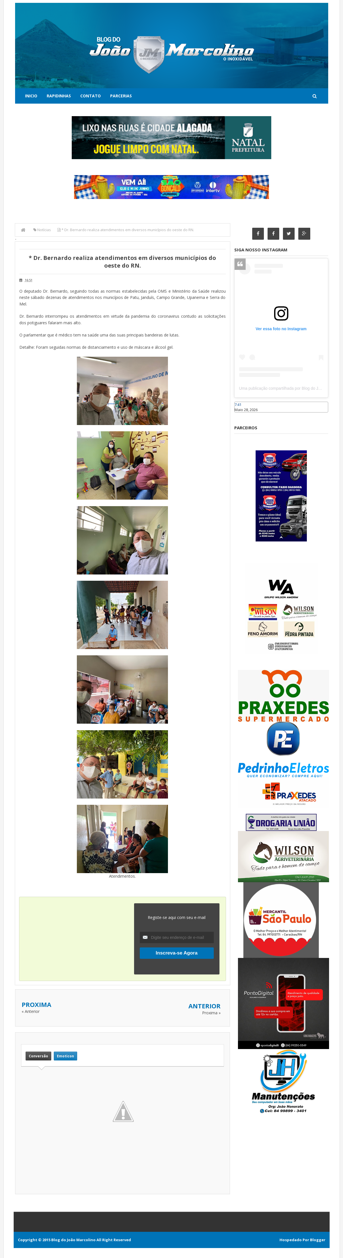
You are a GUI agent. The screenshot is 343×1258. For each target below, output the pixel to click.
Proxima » (211, 1012)
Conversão (38, 1056)
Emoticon (65, 1056)
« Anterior (31, 1011)
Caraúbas (242, 415)
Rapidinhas (59, 95)
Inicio (31, 95)
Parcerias (121, 95)
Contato (90, 95)
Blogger (317, 1239)
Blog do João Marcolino (73, 1239)
